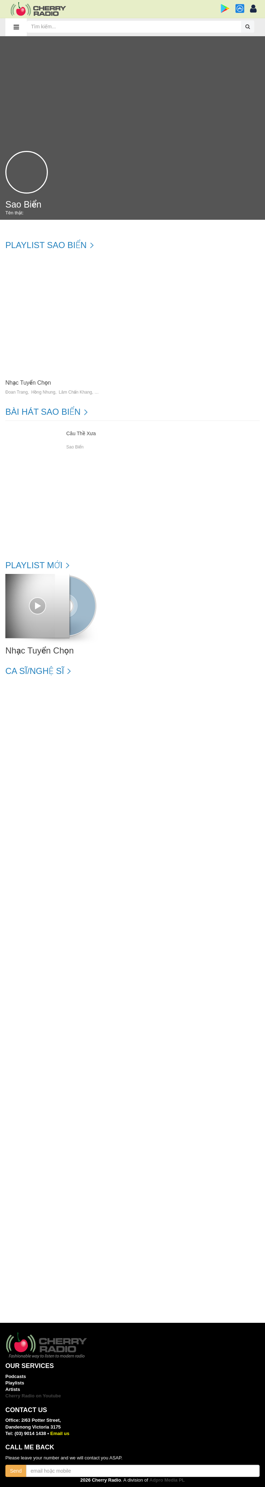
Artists (12, 1389)
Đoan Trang (16, 392)
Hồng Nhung (43, 392)
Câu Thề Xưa (81, 433)
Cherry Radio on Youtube (33, 1395)
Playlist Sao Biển (46, 245)
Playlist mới (33, 565)
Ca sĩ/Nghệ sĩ (34, 671)
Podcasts (15, 1376)
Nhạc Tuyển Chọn (28, 383)
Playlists (14, 1383)
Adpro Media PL (167, 1480)
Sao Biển (75, 447)
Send (16, 1471)
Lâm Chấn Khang (75, 392)
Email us (59, 1433)
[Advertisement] (132, 90)
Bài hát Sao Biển (43, 412)
